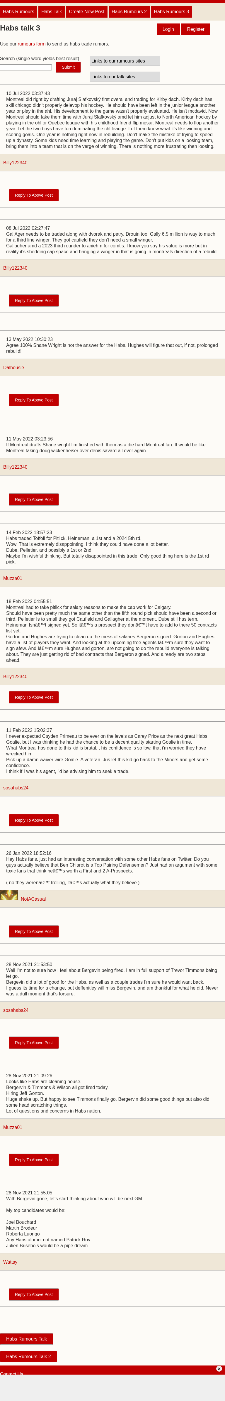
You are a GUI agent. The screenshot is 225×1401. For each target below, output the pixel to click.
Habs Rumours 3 (171, 11)
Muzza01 (12, 578)
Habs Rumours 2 (129, 11)
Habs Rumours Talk (26, 1338)
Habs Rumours (18, 11)
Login (168, 29)
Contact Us (11, 1374)
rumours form (31, 43)
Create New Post (87, 11)
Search (7, 58)
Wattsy (10, 1262)
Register (195, 29)
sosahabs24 (15, 787)
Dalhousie (13, 367)
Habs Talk (51, 11)
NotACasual (33, 899)
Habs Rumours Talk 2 (28, 1356)
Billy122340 (15, 162)
